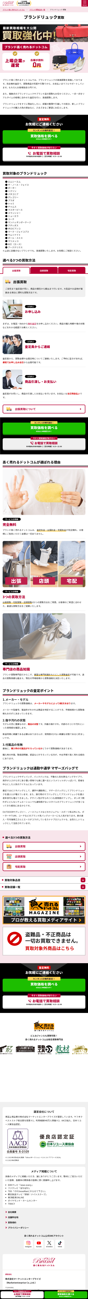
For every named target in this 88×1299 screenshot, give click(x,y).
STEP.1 (31, 306)
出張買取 (15, 846)
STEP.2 (31, 341)
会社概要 (12, 1212)
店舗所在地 (13, 1217)
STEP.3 (31, 376)
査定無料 (44, 119)
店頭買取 (15, 856)
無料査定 (32, 323)
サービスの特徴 (11, 519)
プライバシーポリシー (18, 1227)
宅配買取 (15, 866)
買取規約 (12, 1222)
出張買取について (21, 409)
